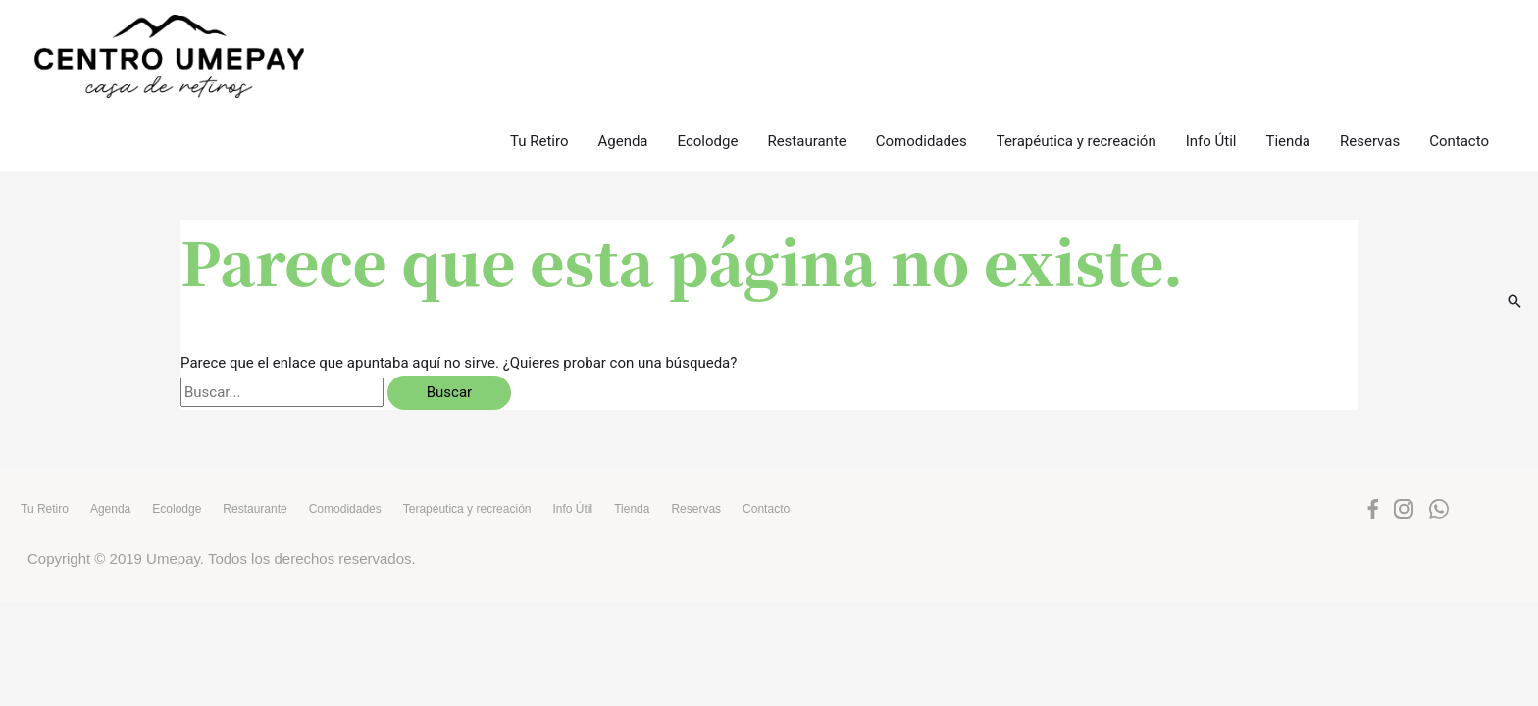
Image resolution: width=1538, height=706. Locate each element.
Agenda (622, 38)
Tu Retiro (539, 38)
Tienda (1288, 38)
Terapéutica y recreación (1076, 38)
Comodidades (921, 38)
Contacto (1459, 38)
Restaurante (806, 38)
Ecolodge (708, 38)
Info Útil (1211, 38)
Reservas (1370, 38)
